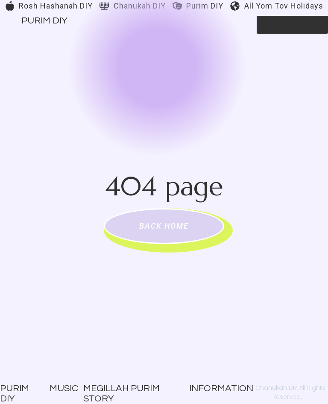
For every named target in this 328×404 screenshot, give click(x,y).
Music (64, 388)
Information (221, 388)
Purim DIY (44, 21)
